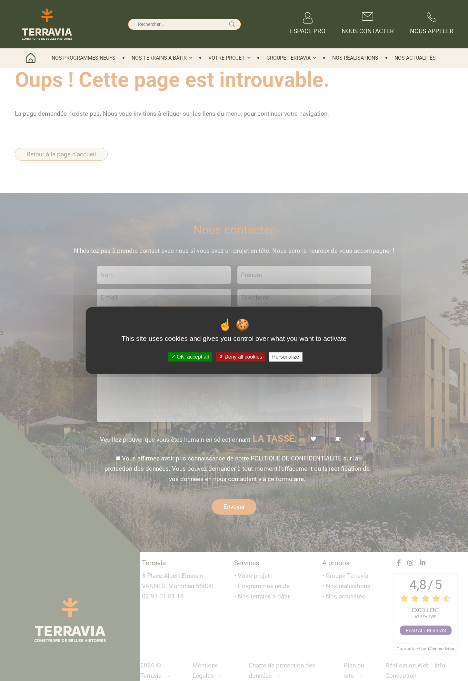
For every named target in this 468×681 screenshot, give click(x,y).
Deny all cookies (240, 357)
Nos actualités (415, 58)
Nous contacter (368, 23)
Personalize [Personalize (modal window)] (285, 357)
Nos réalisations (355, 58)
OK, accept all (190, 357)
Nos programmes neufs (83, 58)
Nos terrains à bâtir (159, 58)
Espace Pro (307, 23)
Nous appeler (431, 23)
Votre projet (226, 58)
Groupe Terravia (288, 58)
